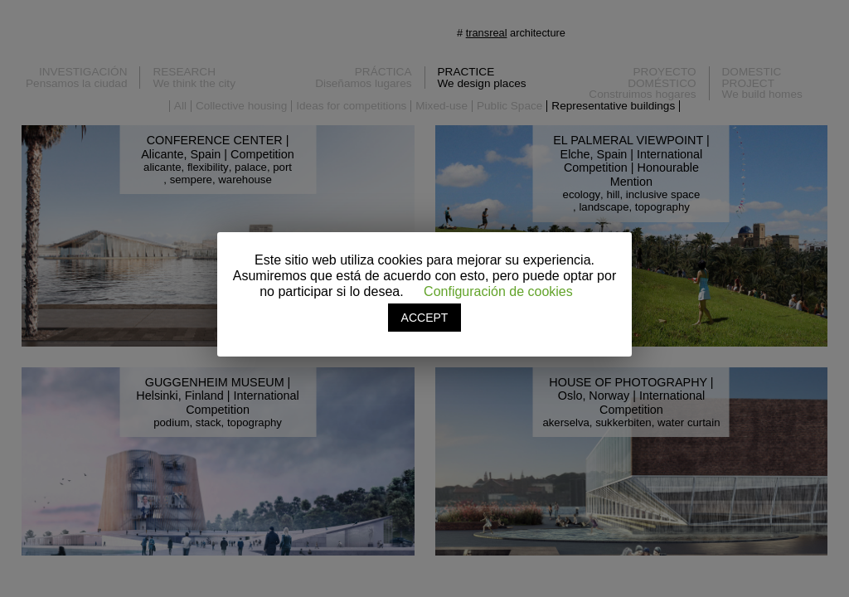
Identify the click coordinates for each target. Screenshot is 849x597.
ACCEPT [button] (425, 317)
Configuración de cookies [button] (498, 291)
